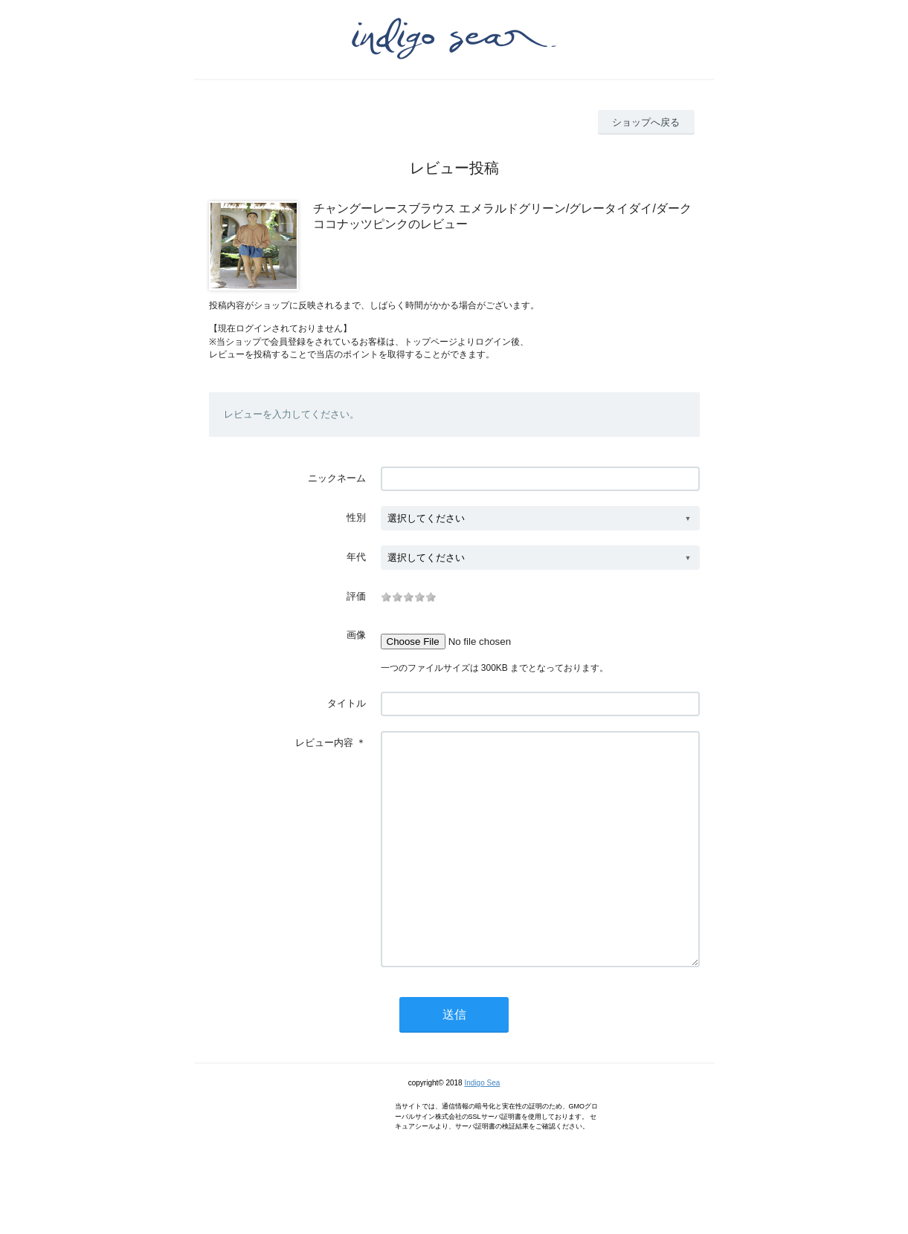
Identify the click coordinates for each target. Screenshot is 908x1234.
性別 (356, 517)
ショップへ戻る (646, 122)
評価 (356, 596)
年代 (356, 556)
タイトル (346, 703)
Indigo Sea (482, 1127)
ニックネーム (337, 478)
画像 (356, 634)
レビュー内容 (324, 742)
